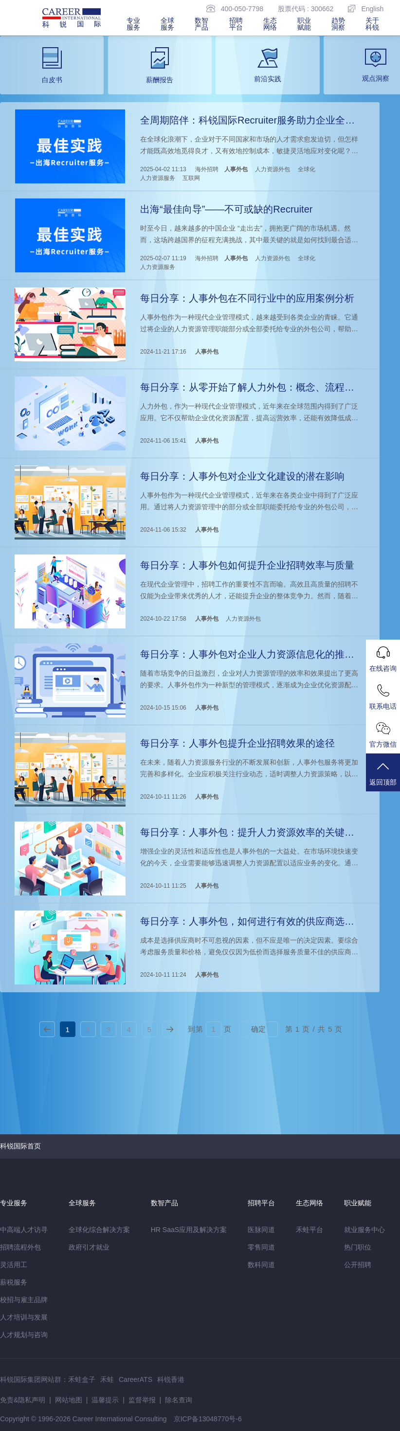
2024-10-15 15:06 (163, 707)
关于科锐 (372, 24)
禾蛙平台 (309, 1230)
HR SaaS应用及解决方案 (189, 1230)
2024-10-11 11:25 (163, 885)
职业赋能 (304, 24)
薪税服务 (13, 1282)
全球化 (306, 169)
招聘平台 (236, 24)
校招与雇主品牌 (24, 1300)
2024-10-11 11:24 (163, 974)
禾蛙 (107, 1379)
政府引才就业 (89, 1247)
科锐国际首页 (20, 1146)
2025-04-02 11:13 (163, 169)
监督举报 (142, 1400)
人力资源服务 (157, 178)
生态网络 (270, 24)
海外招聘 (206, 169)
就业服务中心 (364, 1230)
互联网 (191, 178)
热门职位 (357, 1247)
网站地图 (68, 1400)
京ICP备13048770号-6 (208, 1419)
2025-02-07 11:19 (163, 258)
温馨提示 (105, 1400)
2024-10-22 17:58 (163, 618)
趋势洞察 (338, 24)
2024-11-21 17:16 (163, 351)
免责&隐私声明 (22, 1400)
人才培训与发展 (24, 1317)
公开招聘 (357, 1265)
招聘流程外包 (20, 1247)
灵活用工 (13, 1265)
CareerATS (135, 1379)
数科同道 (261, 1265)
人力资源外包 (272, 169)
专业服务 (133, 24)
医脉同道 (261, 1230)
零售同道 (261, 1247)
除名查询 (178, 1400)
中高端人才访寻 (24, 1230)
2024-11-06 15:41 (163, 440)
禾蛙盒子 (81, 1379)
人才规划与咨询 (24, 1335)
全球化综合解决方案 (99, 1230)
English (365, 8)
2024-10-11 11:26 (163, 796)
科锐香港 (170, 1379)
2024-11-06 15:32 (163, 529)
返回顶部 (383, 773)
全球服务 (167, 24)
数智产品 (201, 24)
